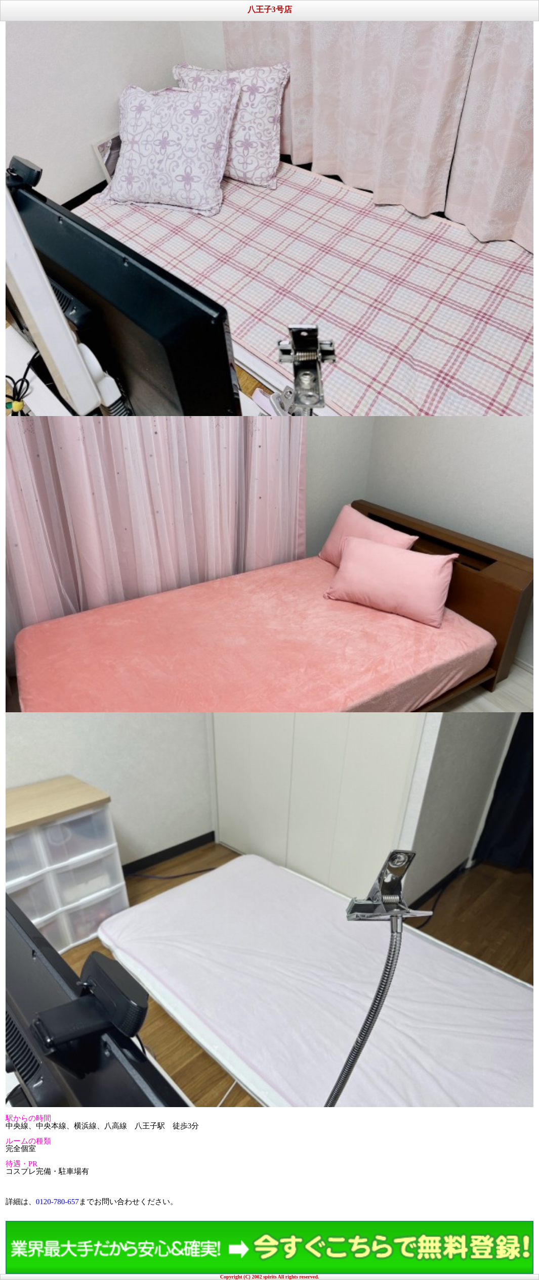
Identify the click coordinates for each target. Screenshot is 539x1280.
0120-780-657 (57, 1202)
